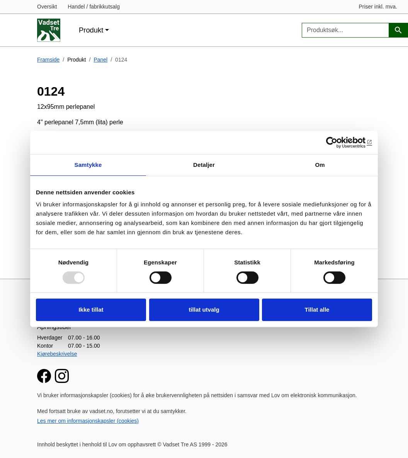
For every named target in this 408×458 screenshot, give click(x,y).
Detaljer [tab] (204, 164)
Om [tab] (320, 164)
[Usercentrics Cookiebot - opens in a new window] (338, 142)
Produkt (91, 30)
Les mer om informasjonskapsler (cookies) (88, 421)
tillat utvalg (204, 309)
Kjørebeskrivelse (57, 354)
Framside (48, 60)
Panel (100, 60)
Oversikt (47, 6)
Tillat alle (317, 309)
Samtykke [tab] (88, 164)
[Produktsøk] (398, 30)
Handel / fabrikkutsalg (94, 6)
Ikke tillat (90, 309)
